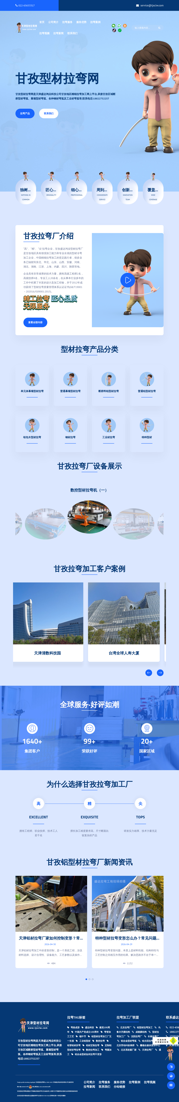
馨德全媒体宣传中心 (148, 1045)
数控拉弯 (98, 1040)
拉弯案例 (95, 22)
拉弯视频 (44, 33)
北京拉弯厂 (124, 1027)
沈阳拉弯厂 (134, 1036)
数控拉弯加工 (90, 1049)
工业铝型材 (83, 1040)
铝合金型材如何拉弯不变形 (86, 1054)
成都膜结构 (139, 1031)
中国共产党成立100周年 (85, 1031)
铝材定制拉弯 (90, 1045)
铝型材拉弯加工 (143, 1027)
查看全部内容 (35, 322)
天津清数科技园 (51, 652)
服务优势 (81, 22)
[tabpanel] (51, 922)
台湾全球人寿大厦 (127, 652)
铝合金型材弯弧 (126, 1040)
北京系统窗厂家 (126, 1049)
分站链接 (119, 1086)
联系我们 (72, 33)
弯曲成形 (73, 1027)
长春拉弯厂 (151, 1036)
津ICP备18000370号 (23, 1086)
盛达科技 (88, 1027)
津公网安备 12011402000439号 (39, 1086)
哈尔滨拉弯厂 (146, 1040)
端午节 (81, 1036)
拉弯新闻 (58, 33)
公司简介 (53, 22)
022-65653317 (25, 5)
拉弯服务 (67, 22)
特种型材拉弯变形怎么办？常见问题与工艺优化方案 (127, 940)
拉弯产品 (25, 113)
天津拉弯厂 (145, 1049)
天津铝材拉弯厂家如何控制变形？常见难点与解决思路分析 (51, 940)
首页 (41, 22)
